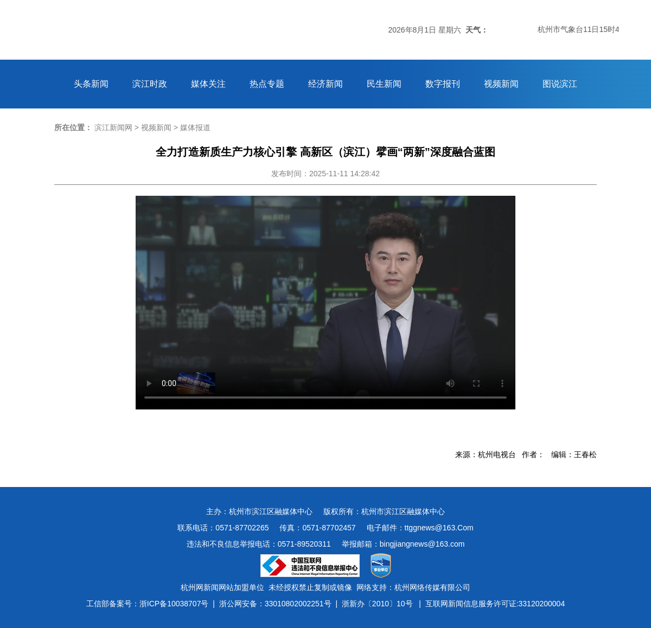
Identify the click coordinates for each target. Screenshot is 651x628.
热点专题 (267, 83)
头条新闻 (91, 83)
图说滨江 (559, 83)
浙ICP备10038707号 (174, 603)
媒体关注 (208, 83)
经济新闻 (325, 83)
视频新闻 (501, 83)
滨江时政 (149, 83)
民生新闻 (384, 83)
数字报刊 (442, 83)
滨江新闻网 (113, 127)
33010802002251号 (298, 603)
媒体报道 (195, 127)
